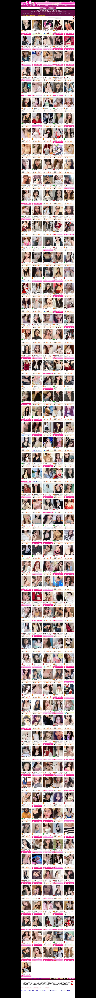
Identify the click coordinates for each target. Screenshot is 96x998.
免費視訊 (61, 30)
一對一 (30, 30)
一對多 (30, 277)
